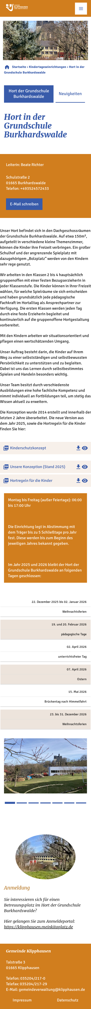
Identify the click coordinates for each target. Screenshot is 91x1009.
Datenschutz (67, 1000)
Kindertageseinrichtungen (47, 67)
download (78, 448)
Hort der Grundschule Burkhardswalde (29, 93)
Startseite (19, 67)
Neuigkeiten (70, 93)
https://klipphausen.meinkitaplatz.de (38, 926)
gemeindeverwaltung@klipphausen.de (52, 989)
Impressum (22, 1000)
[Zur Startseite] (17, 9)
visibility (85, 448)
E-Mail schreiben (24, 204)
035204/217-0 (32, 978)
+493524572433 (34, 188)
